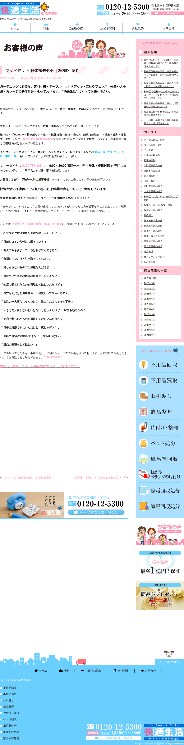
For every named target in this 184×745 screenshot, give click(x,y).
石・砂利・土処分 (153, 220)
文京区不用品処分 (153, 191)
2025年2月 (149, 319)
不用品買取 (149, 160)
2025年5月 (149, 304)
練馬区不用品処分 (153, 225)
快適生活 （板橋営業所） (38, 138)
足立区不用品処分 (153, 246)
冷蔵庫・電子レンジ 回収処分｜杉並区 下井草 (100, 477)
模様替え (148, 215)
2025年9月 (149, 283)
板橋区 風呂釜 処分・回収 (158, 205)
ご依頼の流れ (76, 28)
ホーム (15, 28)
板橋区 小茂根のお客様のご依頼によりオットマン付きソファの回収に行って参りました (161, 94)
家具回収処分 (151, 176)
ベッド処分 (149, 150)
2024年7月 (149, 324)
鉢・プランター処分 (154, 256)
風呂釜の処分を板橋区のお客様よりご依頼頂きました (161, 113)
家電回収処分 (160, 490)
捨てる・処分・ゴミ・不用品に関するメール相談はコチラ (40, 366)
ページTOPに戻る (169, 662)
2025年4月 (149, 309)
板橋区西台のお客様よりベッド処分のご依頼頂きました (161, 105)
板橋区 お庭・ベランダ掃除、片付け (161, 198)
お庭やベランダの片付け (160, 474)
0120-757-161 (31, 165)
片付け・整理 (160, 427)
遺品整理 (148, 251)
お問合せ (168, 28)
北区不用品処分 (152, 170)
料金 (46, 28)
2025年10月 (150, 278)
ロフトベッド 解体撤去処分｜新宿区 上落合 (26, 477)
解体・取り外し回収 (50, 78)
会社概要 (138, 28)
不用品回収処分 (27, 78)
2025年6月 (149, 299)
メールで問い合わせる (167, 13)
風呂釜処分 (160, 459)
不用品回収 (160, 364)
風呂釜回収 (149, 262)
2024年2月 (149, 335)
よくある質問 (107, 28)
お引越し (160, 396)
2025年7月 (149, 293)
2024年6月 (149, 330)
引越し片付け (151, 181)
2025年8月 (149, 288)
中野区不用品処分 (153, 165)
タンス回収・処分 (153, 145)
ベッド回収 (160, 443)
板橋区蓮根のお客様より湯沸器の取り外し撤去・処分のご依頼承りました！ (161, 74)
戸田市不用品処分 (153, 186)
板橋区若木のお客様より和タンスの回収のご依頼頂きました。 (161, 85)
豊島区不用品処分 (153, 241)
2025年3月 (149, 314)
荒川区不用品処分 (153, 231)
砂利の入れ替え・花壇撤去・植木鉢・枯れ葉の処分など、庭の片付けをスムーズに (161, 63)
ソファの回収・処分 (154, 139)
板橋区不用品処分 (153, 210)
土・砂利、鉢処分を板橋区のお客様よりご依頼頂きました (161, 122)
